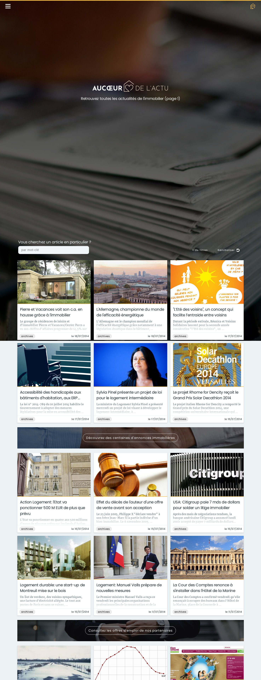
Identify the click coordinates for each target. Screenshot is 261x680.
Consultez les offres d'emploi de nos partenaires (130, 630)
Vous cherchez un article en (54, 242)
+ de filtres (200, 250)
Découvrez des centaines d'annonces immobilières (130, 438)
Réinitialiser (229, 250)
